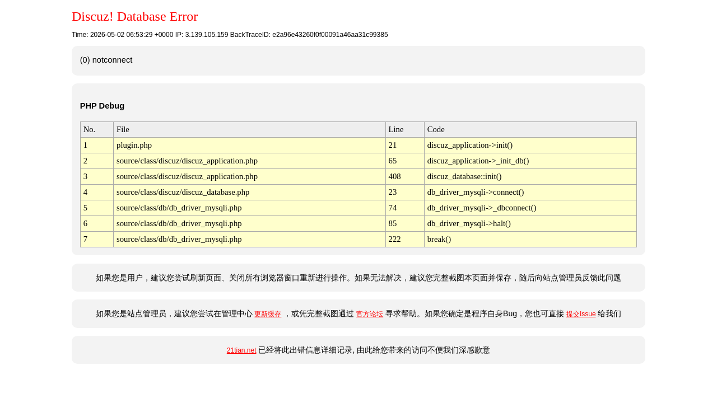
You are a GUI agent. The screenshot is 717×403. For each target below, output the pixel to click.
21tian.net (242, 350)
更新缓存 (267, 314)
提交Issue (581, 314)
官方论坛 (369, 314)
